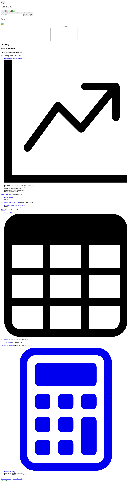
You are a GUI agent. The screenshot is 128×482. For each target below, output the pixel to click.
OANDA (3, 55)
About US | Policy (18, 479)
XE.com (3, 210)
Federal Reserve (5, 339)
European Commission (7, 345)
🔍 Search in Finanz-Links (8, 13)
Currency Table (8, 213)
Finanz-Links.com (6, 479)
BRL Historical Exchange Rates (13, 58)
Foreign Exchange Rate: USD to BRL (15, 205)
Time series (7, 342)
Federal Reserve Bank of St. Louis (10, 202)
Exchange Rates (8, 197)
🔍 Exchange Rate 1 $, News (24, 13)
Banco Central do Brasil (7, 194)
